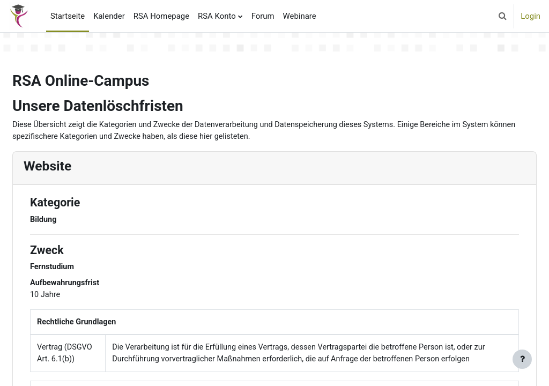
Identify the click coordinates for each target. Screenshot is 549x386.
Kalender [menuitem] (109, 16)
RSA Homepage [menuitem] (161, 16)
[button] (502, 16)
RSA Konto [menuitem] (217, 16)
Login (530, 16)
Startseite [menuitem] (67, 16)
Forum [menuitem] (262, 16)
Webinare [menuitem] (299, 16)
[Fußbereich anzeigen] (522, 359)
